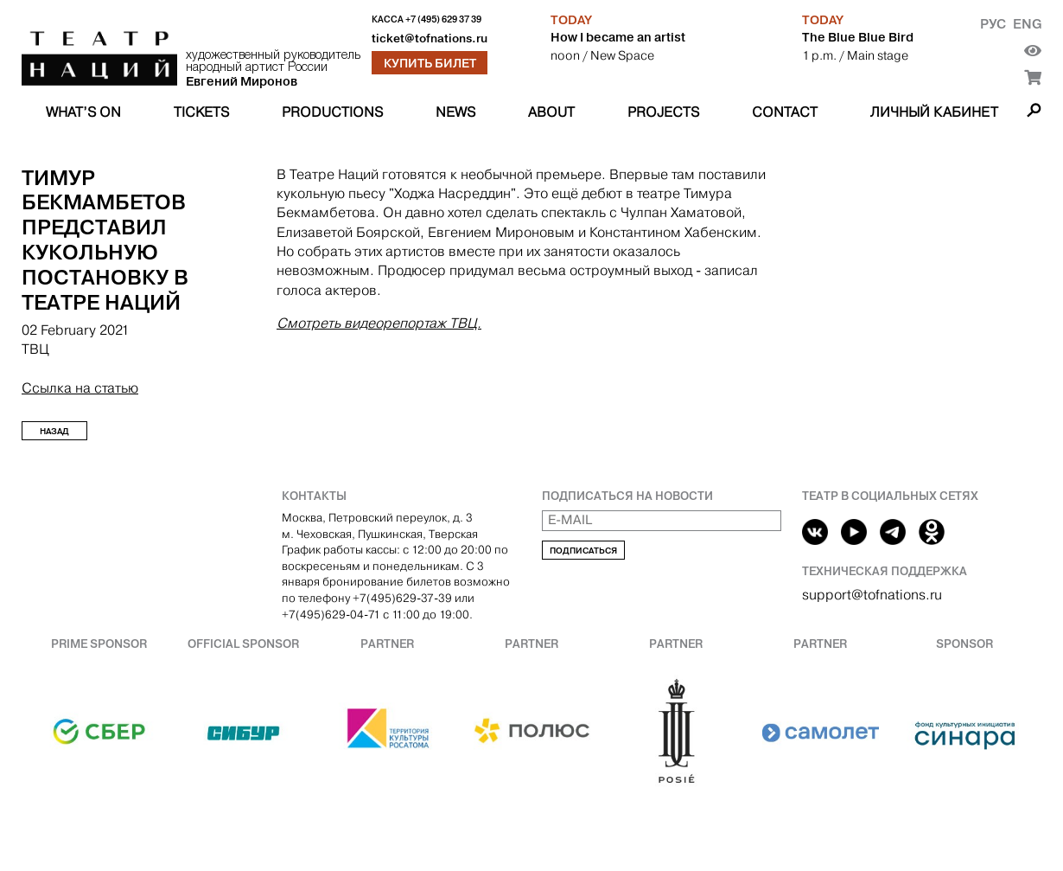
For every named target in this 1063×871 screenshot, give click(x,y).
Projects (663, 112)
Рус (993, 24)
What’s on (83, 112)
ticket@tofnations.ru (429, 38)
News (455, 112)
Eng (1027, 24)
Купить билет (430, 63)
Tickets (201, 112)
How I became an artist (618, 37)
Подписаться (583, 550)
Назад (54, 431)
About (551, 112)
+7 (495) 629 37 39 (443, 19)
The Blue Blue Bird (857, 37)
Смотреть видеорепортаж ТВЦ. (379, 323)
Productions (332, 112)
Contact (785, 112)
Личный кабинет (934, 112)
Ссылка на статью (80, 388)
